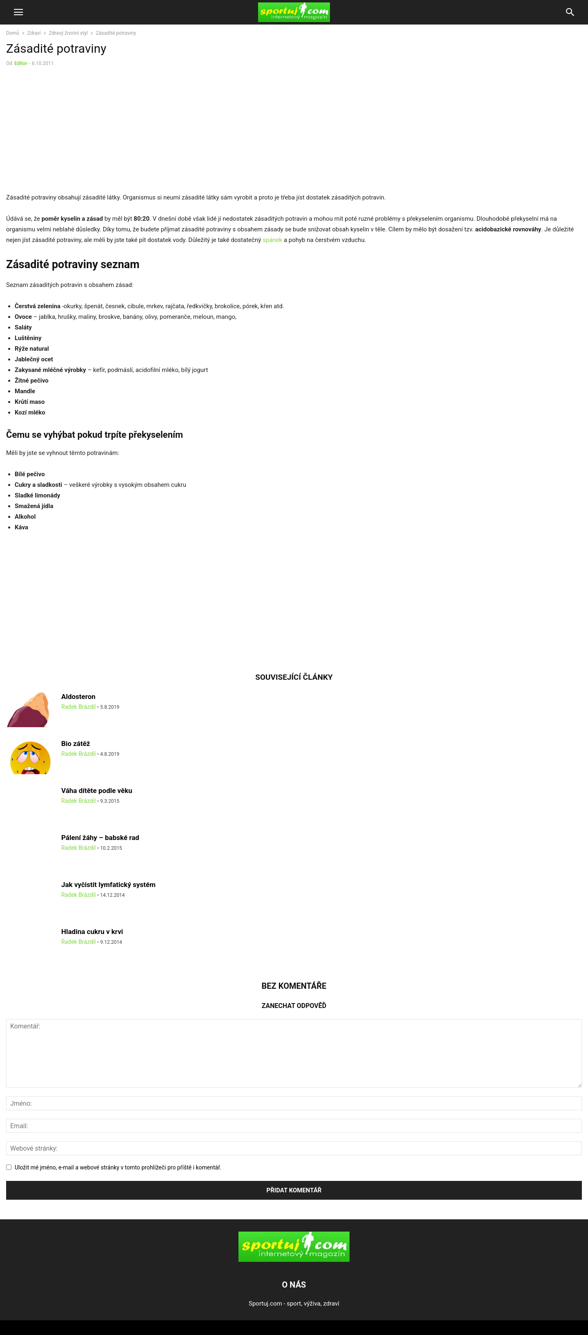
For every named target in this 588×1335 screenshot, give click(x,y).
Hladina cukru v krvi (92, 931)
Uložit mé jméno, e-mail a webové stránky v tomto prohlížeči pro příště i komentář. (118, 1167)
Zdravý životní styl (68, 33)
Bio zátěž (75, 743)
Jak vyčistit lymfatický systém (108, 884)
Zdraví (34, 33)
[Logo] (294, 1259)
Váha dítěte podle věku (96, 790)
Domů (12, 33)
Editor (20, 63)
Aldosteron (78, 696)
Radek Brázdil (78, 706)
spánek (272, 240)
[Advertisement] (74, 131)
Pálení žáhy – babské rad (100, 837)
